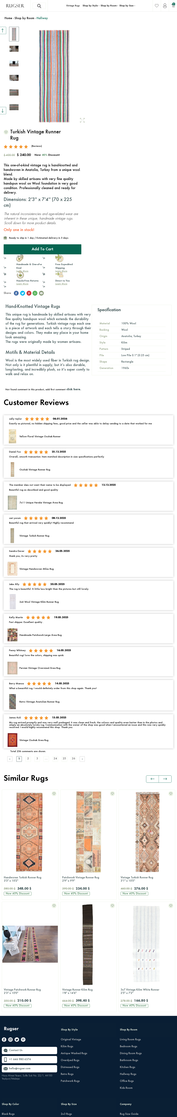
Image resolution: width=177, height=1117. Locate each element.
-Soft (89, 1112)
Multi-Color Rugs (12, 1036)
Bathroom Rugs (129, 948)
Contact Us (15, 938)
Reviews (124, 1015)
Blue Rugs (7, 1009)
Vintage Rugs (73, 6)
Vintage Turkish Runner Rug (88, 879)
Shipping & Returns (131, 1009)
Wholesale (126, 1050)
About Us (125, 1036)
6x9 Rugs (66, 1022)
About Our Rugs (129, 1043)
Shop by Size (126, 6)
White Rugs (8, 1092)
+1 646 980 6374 (20, 947)
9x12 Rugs (67, 1036)
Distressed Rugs (70, 955)
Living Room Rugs (130, 927)
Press (123, 1022)
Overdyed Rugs (70, 948)
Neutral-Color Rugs (13, 1043)
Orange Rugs (10, 1050)
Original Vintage (71, 927)
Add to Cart (42, 249)
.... (46, 759)
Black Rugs (8, 1002)
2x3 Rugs (66, 1002)
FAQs (123, 1029)
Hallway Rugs (128, 962)
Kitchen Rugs (127, 955)
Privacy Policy (142, 1105)
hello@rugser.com (20, 956)
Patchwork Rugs (70, 969)
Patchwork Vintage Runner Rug (30, 879)
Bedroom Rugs (128, 934)
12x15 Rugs (68, 1050)
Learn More (22, 284)
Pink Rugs (7, 1057)
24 (55, 759)
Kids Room (126, 976)
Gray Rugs (8, 1022)
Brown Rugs (9, 1015)
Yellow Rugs (9, 1085)
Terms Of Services (163, 1105)
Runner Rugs (68, 1057)
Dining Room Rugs (131, 941)
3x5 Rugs (66, 1009)
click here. (73, 389)
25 (64, 759)
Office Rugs (127, 969)
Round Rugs (68, 1064)
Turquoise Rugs (11, 1078)
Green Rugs (9, 1029)
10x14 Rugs (68, 1043)
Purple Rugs (9, 1064)
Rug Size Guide (129, 1002)
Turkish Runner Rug (147, 879)
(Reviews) (36, 146)
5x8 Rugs (66, 1015)
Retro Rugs (67, 962)
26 (73, 759)
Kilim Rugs (67, 934)
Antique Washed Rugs (74, 941)
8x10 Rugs (67, 1029)
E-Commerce (99, 1112)
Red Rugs (7, 1071)
